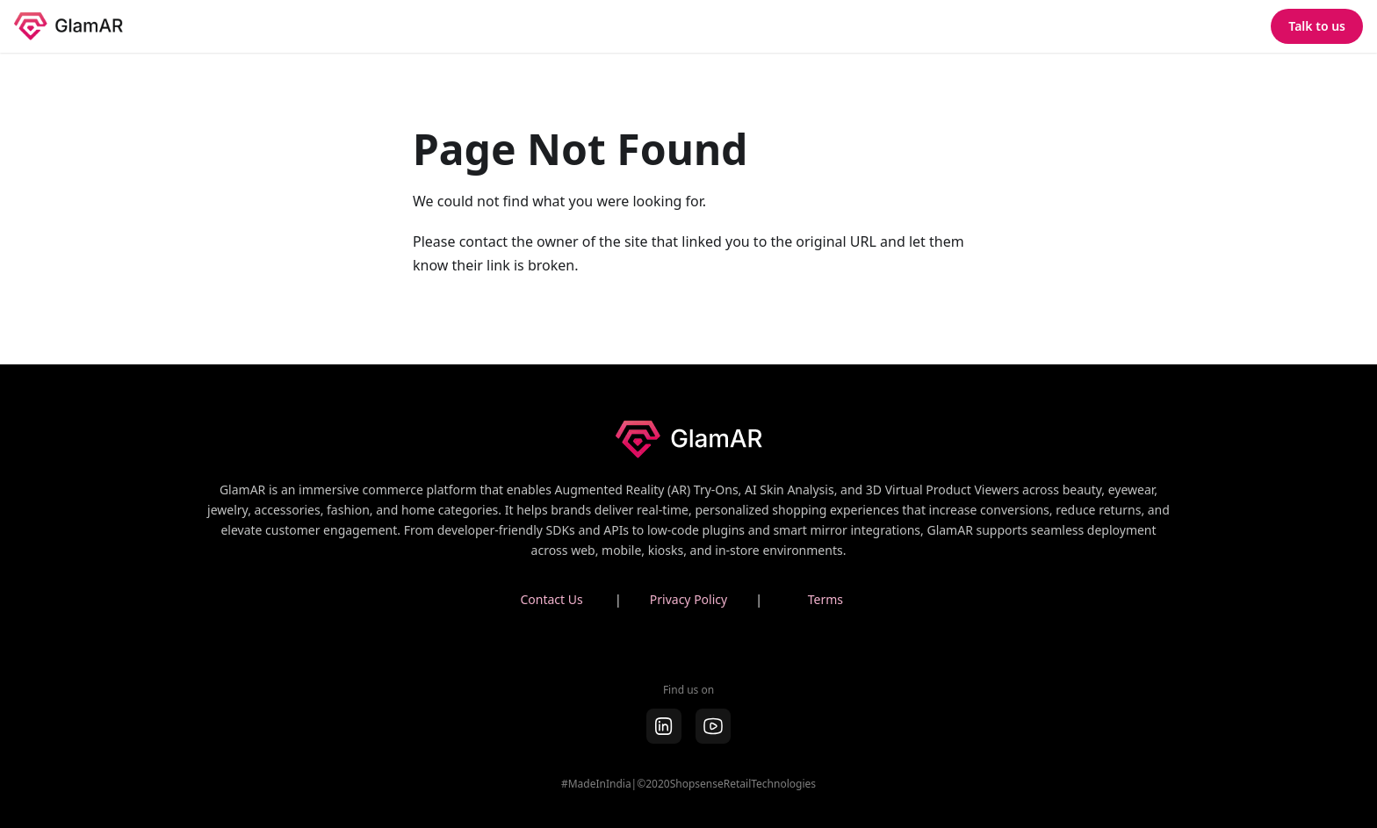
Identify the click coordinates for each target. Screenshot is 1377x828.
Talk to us (1316, 26)
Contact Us (551, 599)
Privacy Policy (688, 599)
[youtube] (713, 726)
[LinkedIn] (663, 726)
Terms (825, 599)
